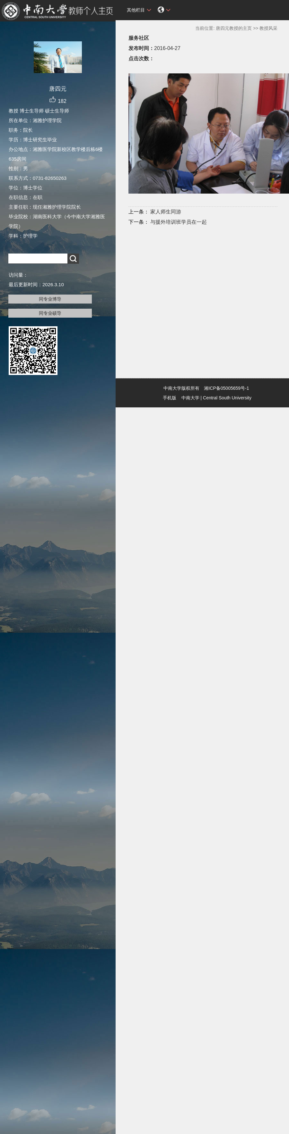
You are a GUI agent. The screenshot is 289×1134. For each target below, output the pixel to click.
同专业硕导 (50, 313)
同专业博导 (50, 299)
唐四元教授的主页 (234, 28)
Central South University (227, 397)
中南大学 (190, 397)
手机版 (169, 397)
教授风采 (268, 28)
